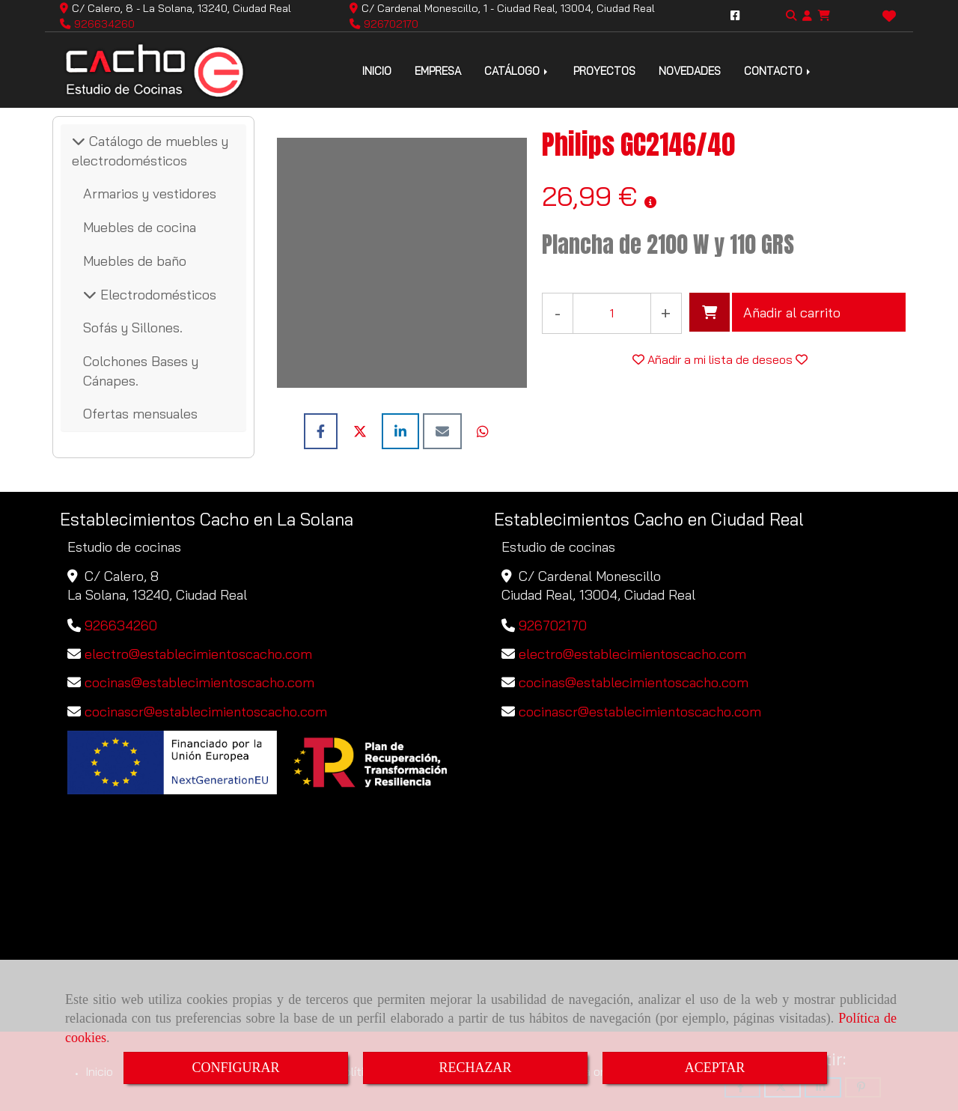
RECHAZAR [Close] (475, 1067)
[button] (807, 16)
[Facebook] (735, 15)
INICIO (376, 71)
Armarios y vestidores (149, 193)
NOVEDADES (690, 71)
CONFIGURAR (235, 1067)
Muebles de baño (134, 261)
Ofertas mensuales (140, 413)
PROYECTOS (604, 71)
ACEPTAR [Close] (715, 1067)
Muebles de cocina (139, 227)
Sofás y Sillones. (133, 327)
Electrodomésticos (156, 294)
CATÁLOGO (517, 71)
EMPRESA (438, 71)
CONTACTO (778, 71)
